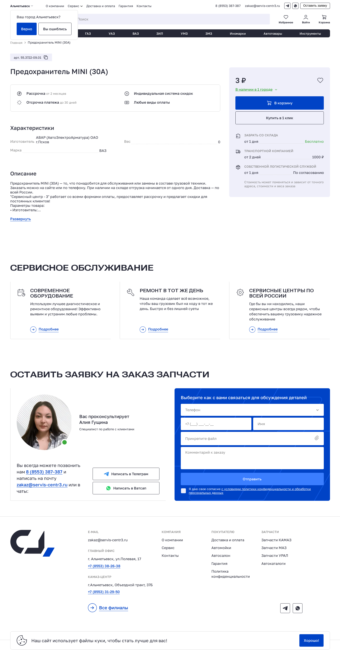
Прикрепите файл (252, 438)
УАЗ (112, 33)
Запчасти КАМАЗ (276, 540)
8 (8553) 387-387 (228, 6)
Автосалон (220, 555)
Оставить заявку (315, 5)
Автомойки (221, 547)
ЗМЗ (208, 33)
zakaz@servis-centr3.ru (262, 6)
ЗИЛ (159, 33)
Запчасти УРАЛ (274, 555)
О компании (55, 6)
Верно (26, 29)
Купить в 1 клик (279, 118)
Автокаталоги (273, 563)
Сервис (168, 547)
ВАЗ (136, 33)
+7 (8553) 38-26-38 (104, 566)
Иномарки (238, 33)
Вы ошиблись (55, 29)
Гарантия (126, 6)
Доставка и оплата (100, 6)
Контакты (144, 6)
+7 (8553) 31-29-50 (104, 592)
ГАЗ (88, 33)
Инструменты (310, 33)
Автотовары (273, 33)
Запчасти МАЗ (273, 547)
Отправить (252, 479)
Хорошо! (311, 640)
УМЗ (184, 33)
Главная (16, 42)
